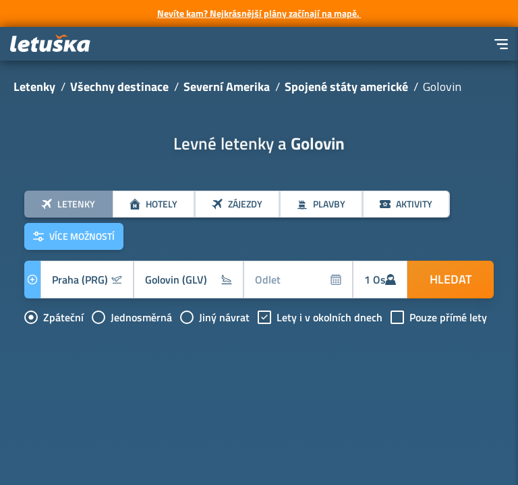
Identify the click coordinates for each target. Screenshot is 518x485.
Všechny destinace (119, 86)
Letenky (34, 86)
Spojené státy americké (346, 86)
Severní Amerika (226, 86)
